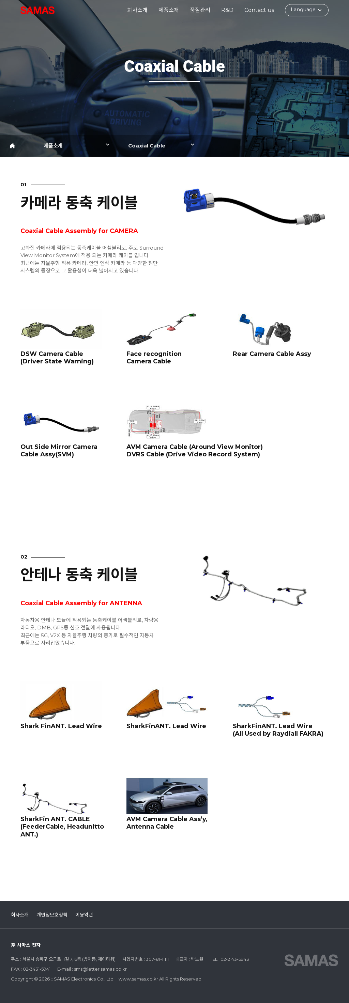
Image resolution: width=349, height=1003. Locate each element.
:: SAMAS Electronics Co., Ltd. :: (37, 10)
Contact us (259, 10)
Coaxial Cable (146, 145)
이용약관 (84, 914)
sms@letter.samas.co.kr (100, 969)
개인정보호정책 (51, 914)
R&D (227, 10)
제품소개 (168, 10)
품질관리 (200, 10)
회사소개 (137, 10)
